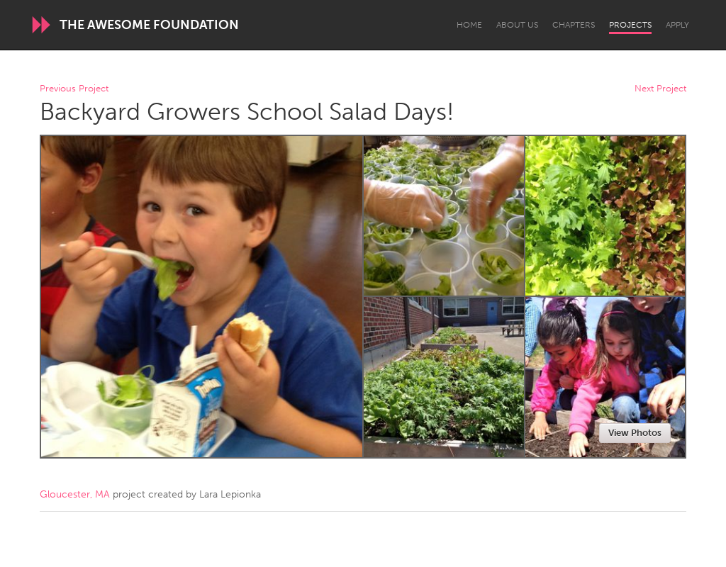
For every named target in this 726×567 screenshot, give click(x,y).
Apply (677, 25)
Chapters (573, 25)
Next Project (660, 89)
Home (469, 25)
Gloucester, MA (75, 494)
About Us (517, 25)
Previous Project (74, 89)
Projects (630, 25)
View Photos (634, 432)
